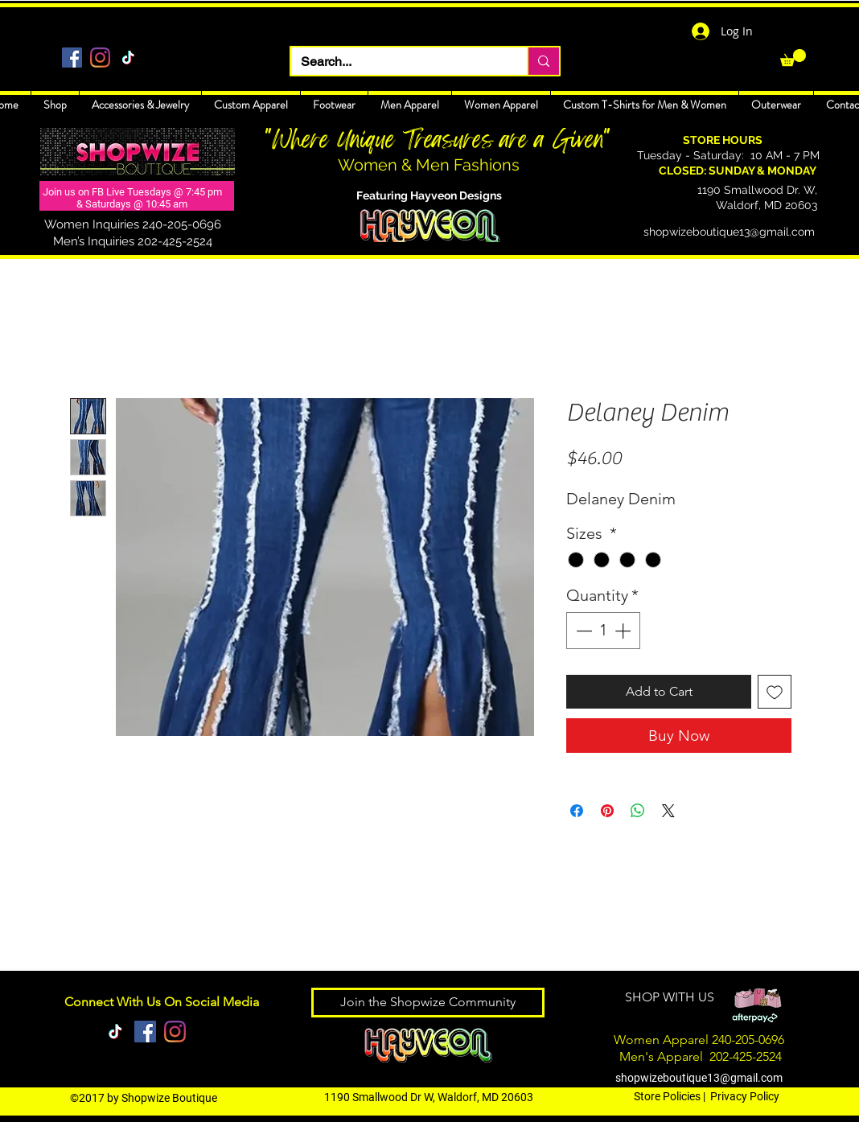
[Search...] (397, 61)
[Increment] (624, 630)
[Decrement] (582, 630)
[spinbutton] (603, 630)
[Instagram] (100, 57)
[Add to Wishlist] (774, 692)
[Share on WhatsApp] (637, 810)
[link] (793, 57)
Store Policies (667, 1096)
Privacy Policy (744, 1096)
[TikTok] (128, 57)
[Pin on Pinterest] (607, 810)
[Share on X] (668, 810)
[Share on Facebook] (576, 810)
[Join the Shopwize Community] (428, 1002)
